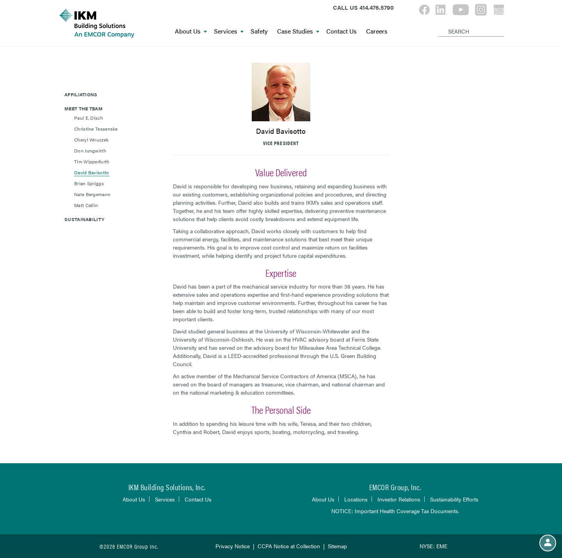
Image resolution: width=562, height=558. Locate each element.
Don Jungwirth (90, 150)
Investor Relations (398, 499)
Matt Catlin (86, 205)
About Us (191, 31)
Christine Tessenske (96, 128)
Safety (259, 31)
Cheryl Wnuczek (91, 139)
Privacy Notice (232, 546)
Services (229, 31)
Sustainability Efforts (454, 499)
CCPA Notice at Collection (289, 546)
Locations (356, 499)
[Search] (439, 25)
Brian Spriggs (89, 183)
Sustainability (84, 219)
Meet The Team (83, 108)
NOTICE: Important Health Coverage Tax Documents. (395, 511)
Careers (377, 31)
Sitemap (337, 546)
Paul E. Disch (88, 117)
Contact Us (341, 31)
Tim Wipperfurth (92, 161)
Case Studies (298, 31)
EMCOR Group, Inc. (395, 486)
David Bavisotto (91, 172)
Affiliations (81, 94)
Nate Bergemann (92, 194)
